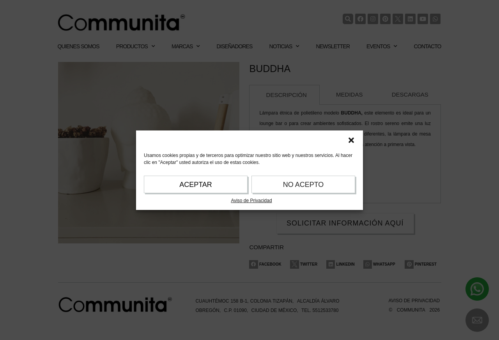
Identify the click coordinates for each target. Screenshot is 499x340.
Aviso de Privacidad (251, 200)
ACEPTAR (195, 184)
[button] (351, 140)
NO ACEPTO (303, 184)
